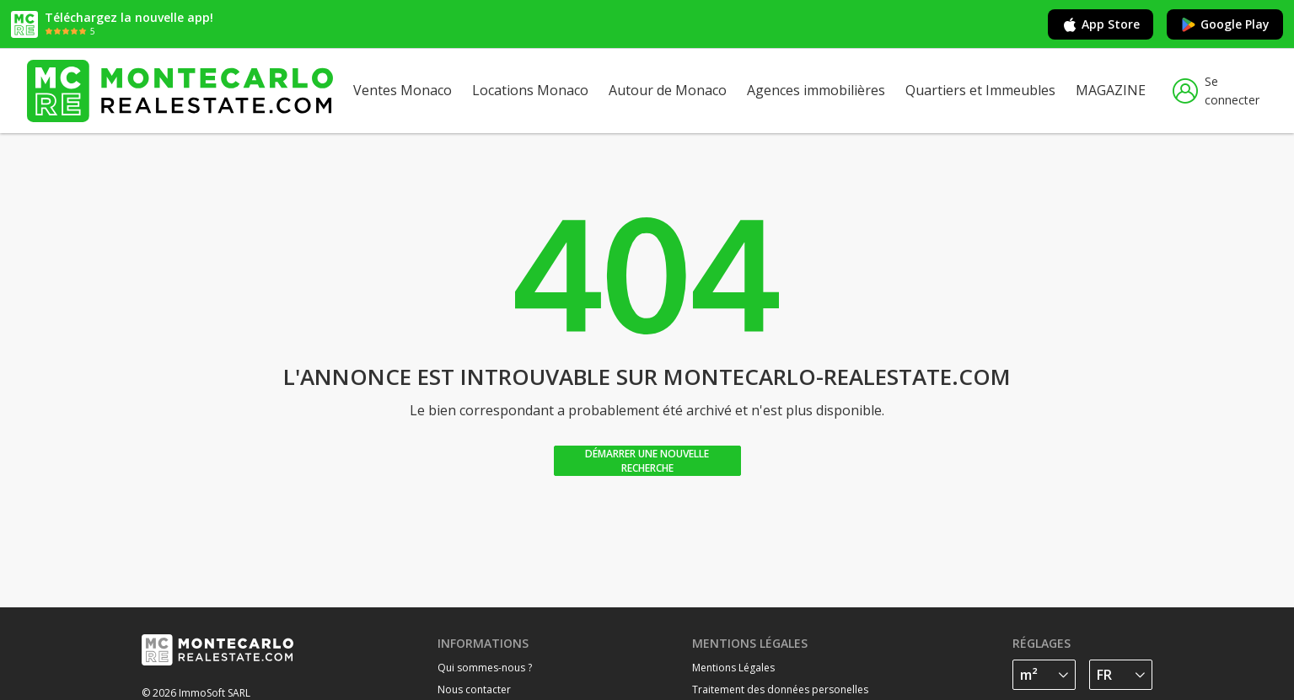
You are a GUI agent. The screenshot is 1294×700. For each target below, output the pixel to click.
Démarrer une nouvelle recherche (647, 460)
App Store (1100, 24)
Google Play (1225, 24)
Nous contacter (474, 689)
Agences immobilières (816, 90)
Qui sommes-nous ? (485, 667)
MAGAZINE (1111, 90)
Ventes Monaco (402, 90)
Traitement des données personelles (780, 689)
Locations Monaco (530, 90)
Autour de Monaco (668, 90)
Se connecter (1216, 90)
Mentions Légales (733, 667)
